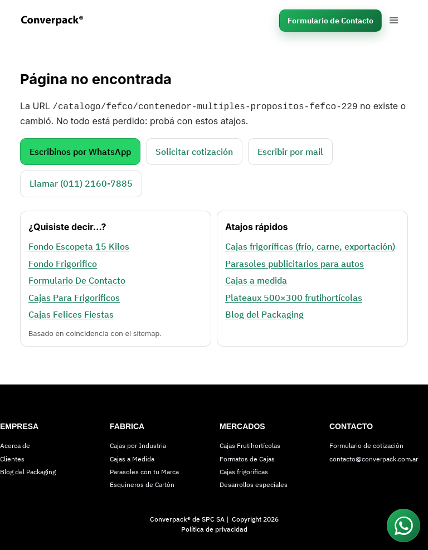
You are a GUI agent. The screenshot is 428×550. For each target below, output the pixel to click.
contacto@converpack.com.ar (373, 458)
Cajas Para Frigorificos (74, 296)
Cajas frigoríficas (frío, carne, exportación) (310, 245)
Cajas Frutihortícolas (250, 444)
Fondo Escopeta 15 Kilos (78, 245)
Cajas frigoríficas (244, 470)
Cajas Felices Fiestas (71, 313)
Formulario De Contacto (76, 279)
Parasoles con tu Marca (144, 470)
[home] (59, 20)
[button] (394, 20)
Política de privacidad (214, 528)
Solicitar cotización (194, 150)
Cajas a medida (256, 279)
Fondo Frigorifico (62, 262)
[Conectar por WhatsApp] (403, 525)
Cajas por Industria (138, 444)
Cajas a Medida (132, 458)
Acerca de (15, 444)
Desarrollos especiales (254, 483)
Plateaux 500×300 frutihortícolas (293, 296)
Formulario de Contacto (330, 21)
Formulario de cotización (366, 444)
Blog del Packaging (264, 313)
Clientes (12, 458)
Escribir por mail (290, 150)
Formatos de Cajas (247, 458)
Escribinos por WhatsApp (80, 150)
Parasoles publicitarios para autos (294, 262)
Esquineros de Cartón (142, 483)
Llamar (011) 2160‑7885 (81, 182)
